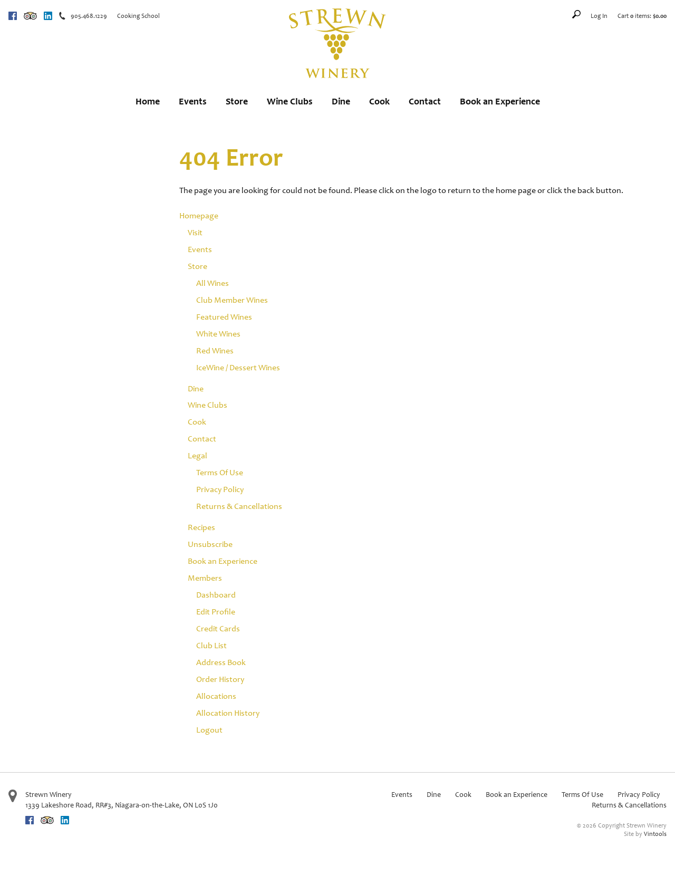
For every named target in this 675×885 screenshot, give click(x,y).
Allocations (216, 696)
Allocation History (227, 713)
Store (237, 101)
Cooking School (138, 16)
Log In (599, 16)
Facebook (12, 16)
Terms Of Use (219, 472)
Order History (220, 679)
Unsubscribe (210, 544)
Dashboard (216, 595)
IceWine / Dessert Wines (238, 367)
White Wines (218, 334)
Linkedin (48, 16)
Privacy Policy (220, 489)
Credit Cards (218, 628)
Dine (341, 101)
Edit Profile (215, 612)
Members (205, 578)
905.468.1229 (89, 16)
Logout (209, 730)
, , (121, 805)
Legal (197, 455)
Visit (195, 232)
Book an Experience (500, 101)
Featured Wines (224, 317)
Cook (379, 101)
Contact (425, 101)
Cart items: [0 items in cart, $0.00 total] (642, 16)
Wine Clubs (290, 101)
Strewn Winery (48, 794)
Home (148, 101)
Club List (211, 645)
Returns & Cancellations (239, 506)
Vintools (655, 834)
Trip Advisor (30, 16)
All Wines (212, 283)
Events (193, 101)
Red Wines (215, 350)
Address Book (221, 662)
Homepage (198, 215)
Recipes (201, 527)
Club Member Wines (232, 300)
